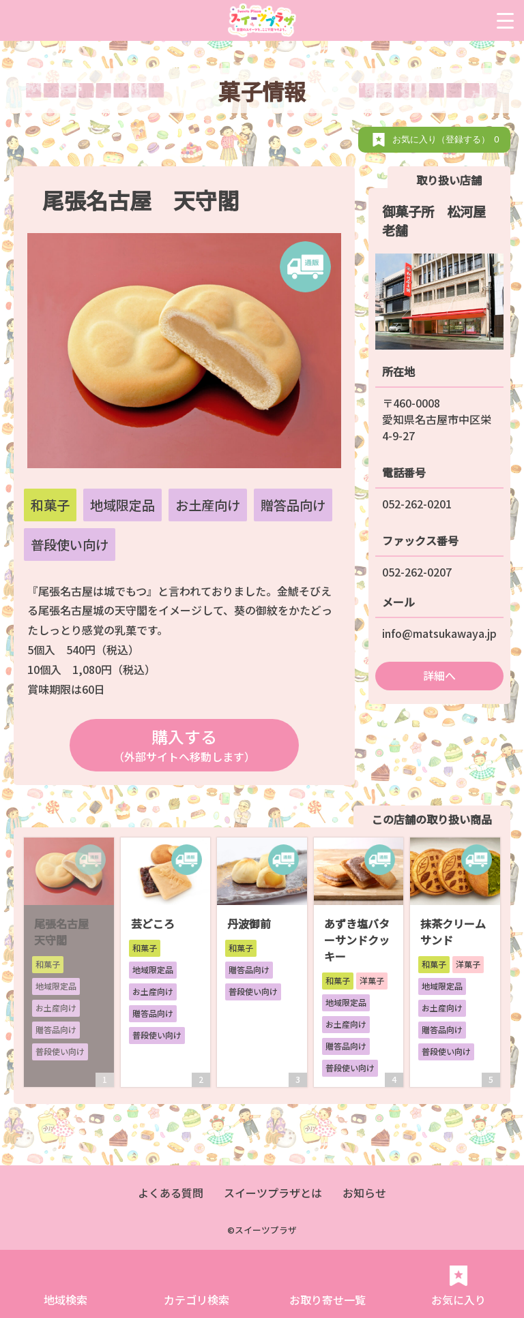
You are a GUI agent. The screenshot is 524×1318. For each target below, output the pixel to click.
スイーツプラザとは (273, 1192)
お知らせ (364, 1192)
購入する (184, 744)
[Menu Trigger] (505, 20)
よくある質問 (170, 1192)
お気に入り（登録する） (448, 139)
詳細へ (439, 675)
